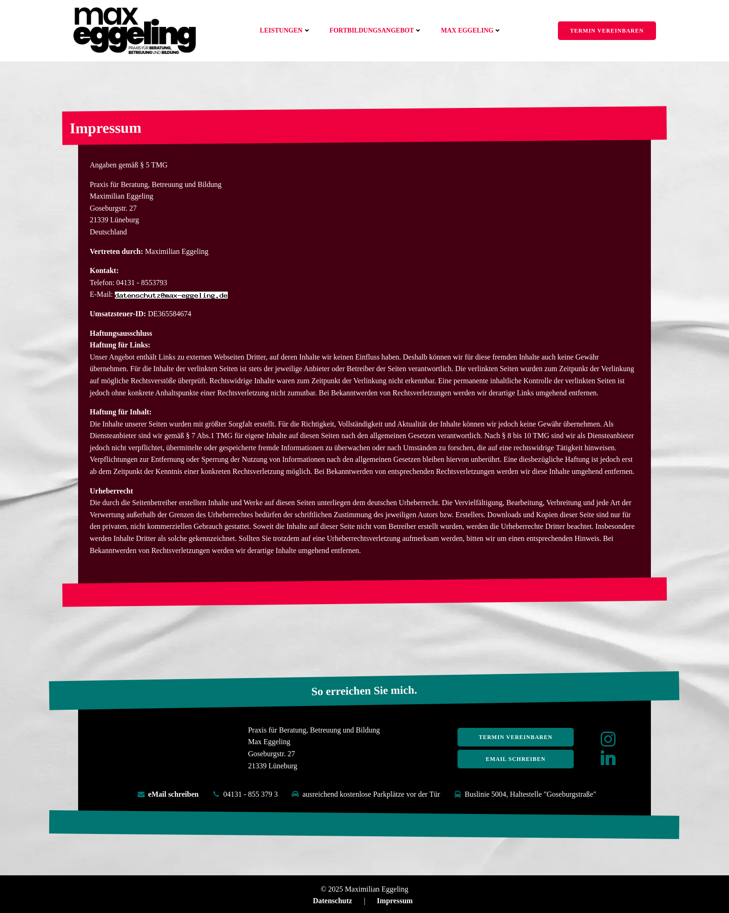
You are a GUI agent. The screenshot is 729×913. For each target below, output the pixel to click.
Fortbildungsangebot (376, 30)
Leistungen (285, 30)
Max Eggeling (471, 30)
